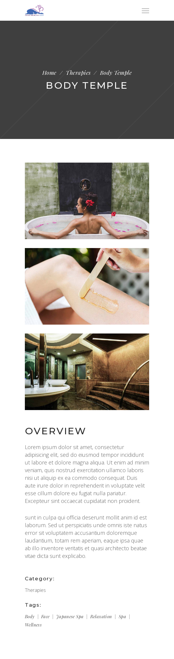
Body (30, 616)
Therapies (78, 72)
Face (45, 616)
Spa (122, 616)
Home (49, 72)
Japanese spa (70, 616)
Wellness (33, 625)
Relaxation (101, 616)
